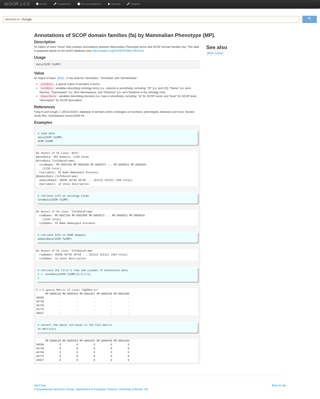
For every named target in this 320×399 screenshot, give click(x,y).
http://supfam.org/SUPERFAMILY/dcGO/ (117, 50)
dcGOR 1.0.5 (16, 4)
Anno (61, 78)
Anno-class (215, 53)
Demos (114, 4)
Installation (62, 4)
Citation (133, 4)
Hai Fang (40, 385)
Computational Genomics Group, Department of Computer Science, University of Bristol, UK (91, 389)
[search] (150, 20)
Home (41, 4)
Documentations (89, 4)
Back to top (279, 385)
